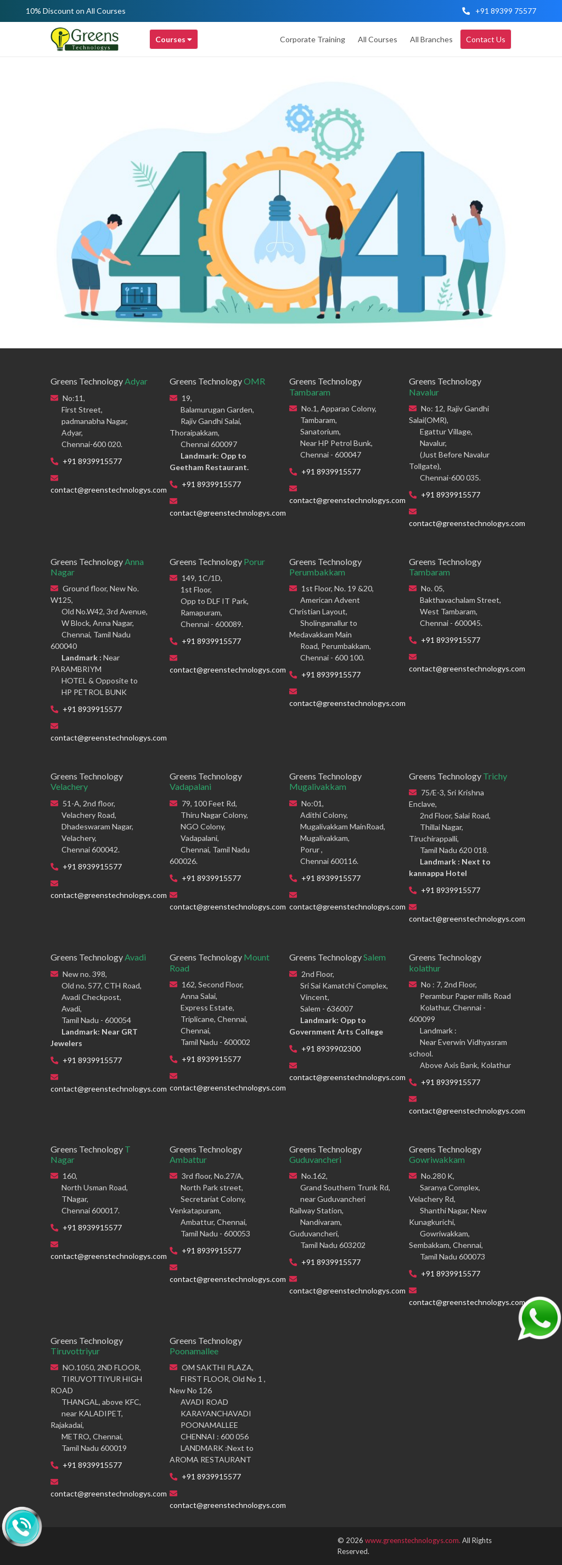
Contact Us (485, 39)
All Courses (377, 39)
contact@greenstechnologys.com (108, 489)
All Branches (431, 39)
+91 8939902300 (331, 1048)
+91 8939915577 (92, 461)
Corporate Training (312, 39)
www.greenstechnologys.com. (412, 1540)
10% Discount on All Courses (76, 10)
